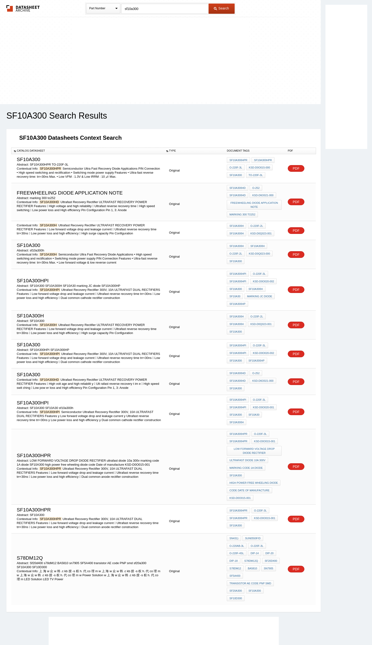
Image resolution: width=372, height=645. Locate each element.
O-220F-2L (256, 222)
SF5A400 (234, 537)
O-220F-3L (235, 168)
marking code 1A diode (246, 440)
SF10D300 (272, 549)
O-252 (255, 187)
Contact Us (256, 629)
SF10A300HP (268, 288)
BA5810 (251, 530)
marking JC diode (242, 288)
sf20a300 (235, 549)
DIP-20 (268, 517)
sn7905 (267, 530)
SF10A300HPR (238, 161)
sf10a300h (272, 397)
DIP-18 (233, 524)
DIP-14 (254, 517)
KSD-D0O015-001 (263, 416)
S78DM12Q (250, 524)
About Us (274, 629)
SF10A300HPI (237, 269)
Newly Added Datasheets (108, 629)
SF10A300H (236, 222)
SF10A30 (273, 281)
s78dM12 (235, 530)
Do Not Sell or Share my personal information (184, 629)
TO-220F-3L (255, 174)
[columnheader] (87, 151)
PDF (296, 168)
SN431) (233, 505)
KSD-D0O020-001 (262, 390)
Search (221, 8)
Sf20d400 (269, 524)
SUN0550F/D (252, 505)
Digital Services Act (232, 629)
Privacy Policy (139, 629)
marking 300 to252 (242, 211)
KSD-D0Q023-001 (260, 228)
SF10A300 (235, 174)
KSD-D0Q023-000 (258, 249)
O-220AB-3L (236, 511)
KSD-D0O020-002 (262, 275)
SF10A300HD (237, 187)
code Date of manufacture (249, 459)
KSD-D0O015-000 (258, 168)
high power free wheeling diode (253, 452)
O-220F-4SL (236, 517)
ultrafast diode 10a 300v (247, 433)
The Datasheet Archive (23, 8)
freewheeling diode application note (254, 202)
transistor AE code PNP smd (250, 543)
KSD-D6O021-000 (262, 194)
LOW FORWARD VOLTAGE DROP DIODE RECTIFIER (254, 425)
